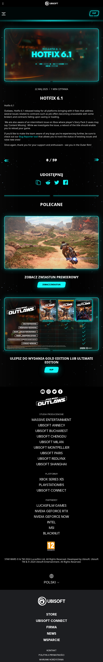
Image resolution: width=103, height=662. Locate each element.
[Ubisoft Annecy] (51, 425)
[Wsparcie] (51, 640)
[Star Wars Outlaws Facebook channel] (60, 391)
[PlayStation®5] (51, 484)
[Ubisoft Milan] (51, 441)
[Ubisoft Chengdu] (51, 436)
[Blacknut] (51, 533)
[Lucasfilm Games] (51, 505)
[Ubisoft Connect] (51, 620)
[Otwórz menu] (4, 13)
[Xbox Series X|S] (51, 479)
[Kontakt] (51, 650)
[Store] (51, 614)
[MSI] (51, 527)
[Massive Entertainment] (51, 419)
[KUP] (51, 370)
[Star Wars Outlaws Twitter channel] (54, 391)
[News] (51, 633)
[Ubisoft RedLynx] (51, 458)
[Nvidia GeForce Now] (51, 516)
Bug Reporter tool (28, 136)
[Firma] (51, 627)
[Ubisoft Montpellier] (51, 447)
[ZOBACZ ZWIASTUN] (51, 285)
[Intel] (51, 522)
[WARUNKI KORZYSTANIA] (51, 659)
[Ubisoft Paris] (51, 453)
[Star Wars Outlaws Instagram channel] (48, 391)
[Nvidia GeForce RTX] (51, 511)
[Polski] (51, 579)
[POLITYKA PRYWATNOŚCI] (51, 655)
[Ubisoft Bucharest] (51, 430)
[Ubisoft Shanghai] (51, 464)
